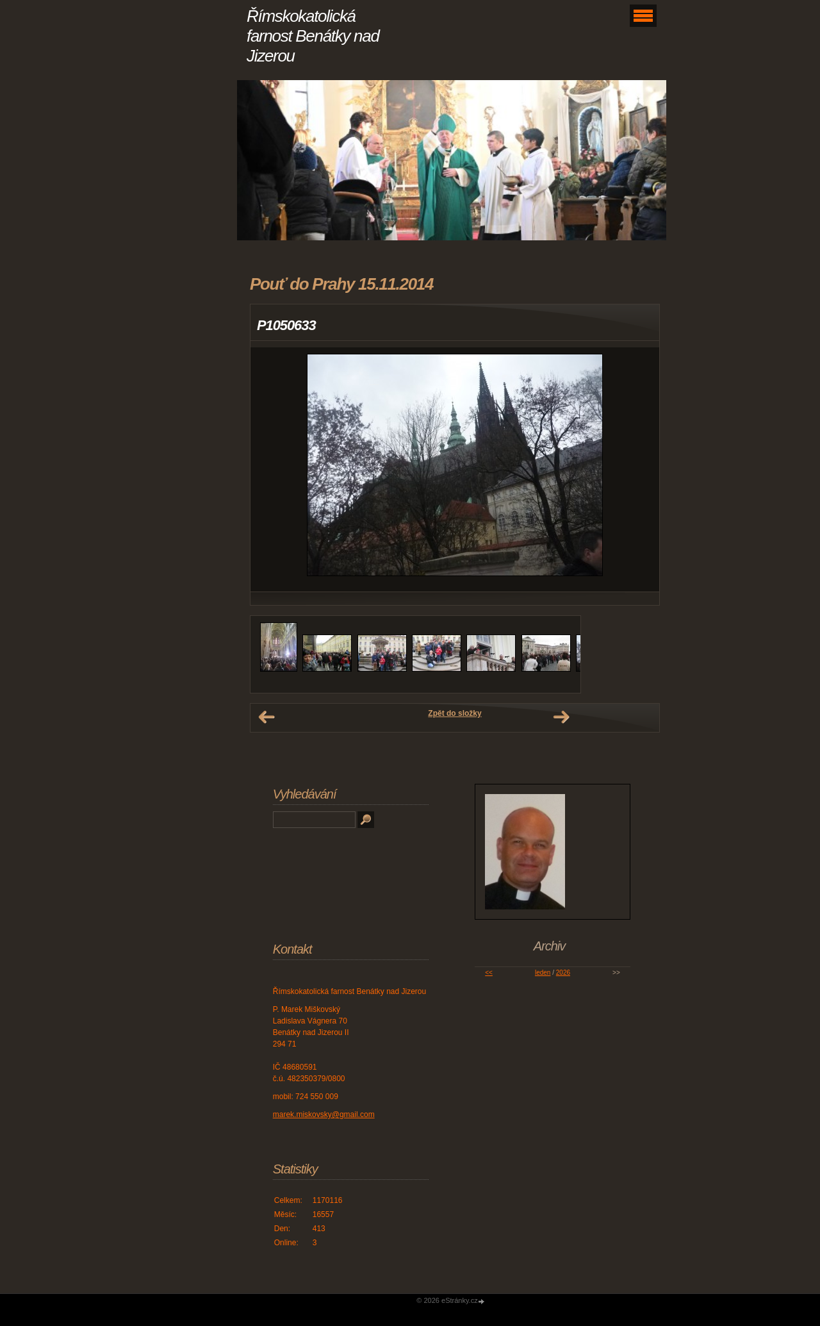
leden (542, 972)
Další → (561, 717)
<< (489, 972)
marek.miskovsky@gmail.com (324, 1114)
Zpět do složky (454, 713)
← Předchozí (266, 717)
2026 (563, 972)
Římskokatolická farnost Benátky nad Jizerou (313, 35)
